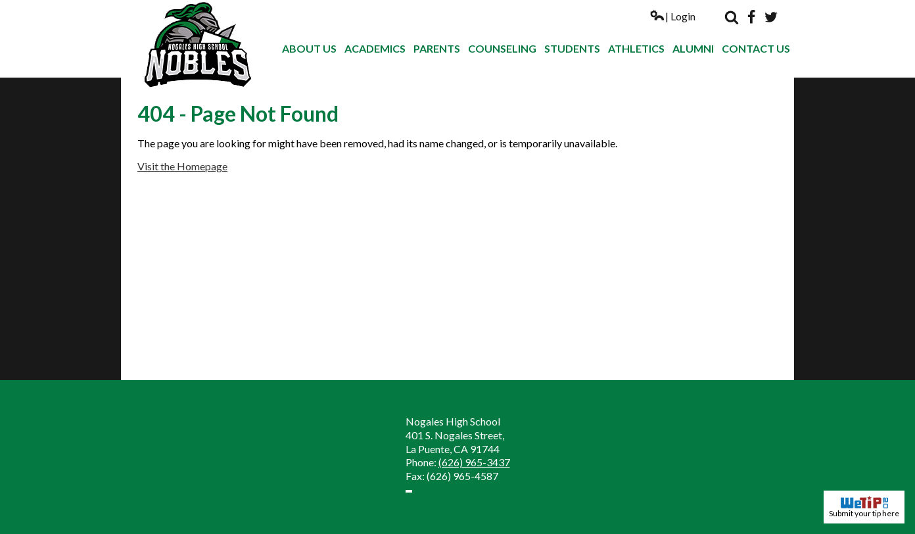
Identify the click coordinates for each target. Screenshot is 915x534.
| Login (672, 16)
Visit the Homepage (182, 166)
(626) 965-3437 (474, 462)
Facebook (751, 17)
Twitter (771, 17)
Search (731, 17)
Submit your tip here (864, 507)
